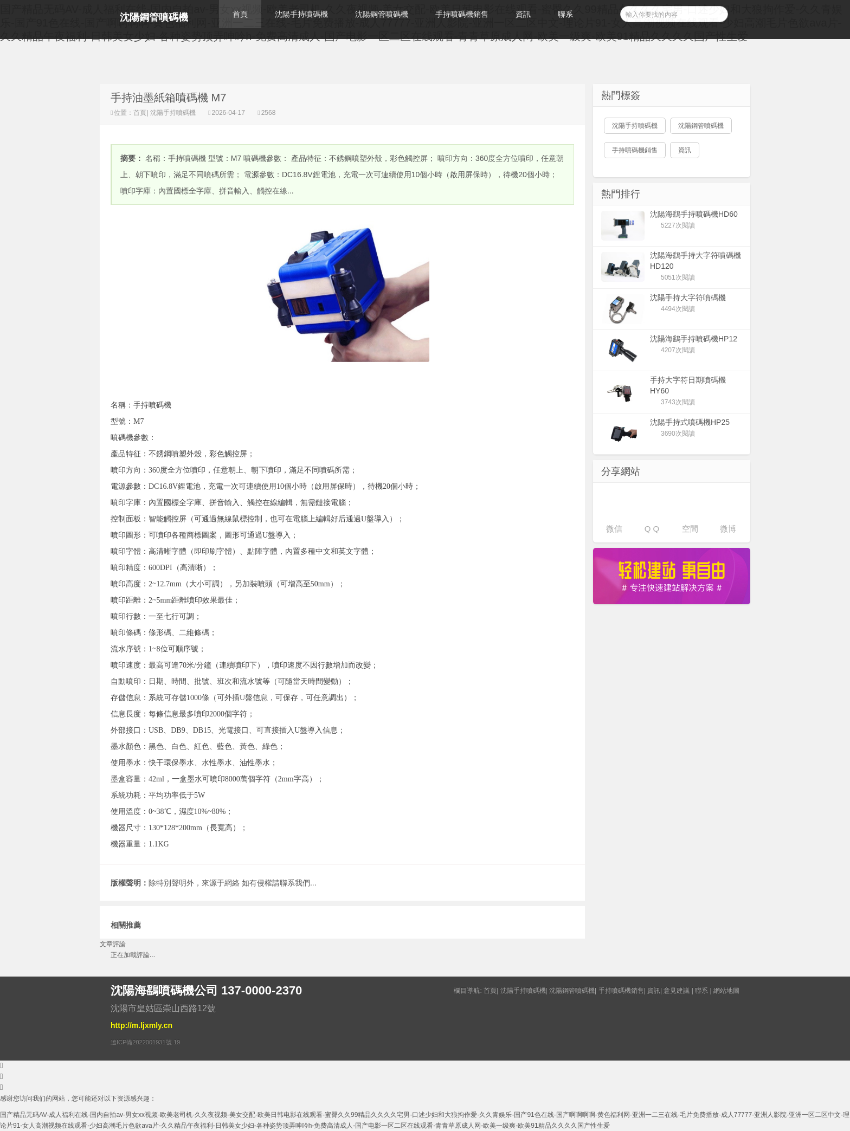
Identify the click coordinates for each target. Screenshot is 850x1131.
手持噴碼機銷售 (461, 14)
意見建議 (677, 990)
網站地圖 (726, 990)
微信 (614, 528)
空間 (690, 528)
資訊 (523, 14)
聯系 (565, 14)
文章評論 (113, 944)
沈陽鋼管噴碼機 (154, 17)
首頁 (240, 14)
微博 (728, 528)
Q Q (652, 528)
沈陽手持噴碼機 (301, 14)
